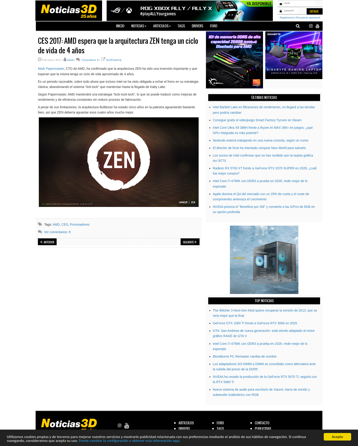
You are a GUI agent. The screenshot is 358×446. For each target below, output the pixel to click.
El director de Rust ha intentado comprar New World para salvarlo (259, 148)
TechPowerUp (113, 60)
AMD (56, 224)
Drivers (197, 25)
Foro (213, 25)
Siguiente (190, 242)
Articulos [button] (162, 25)
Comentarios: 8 (90, 60)
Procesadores (80, 224)
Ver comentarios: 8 (57, 232)
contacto (262, 422)
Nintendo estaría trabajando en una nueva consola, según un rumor (261, 140)
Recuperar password (308, 17)
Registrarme (287, 17)
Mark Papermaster (51, 68)
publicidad (263, 428)
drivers (184, 428)
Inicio (122, 25)
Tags (181, 25)
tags (220, 428)
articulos (186, 422)
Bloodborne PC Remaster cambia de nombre (244, 356)
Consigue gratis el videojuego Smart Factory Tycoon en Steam (257, 120)
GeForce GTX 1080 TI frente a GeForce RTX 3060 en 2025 (255, 323)
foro (220, 422)
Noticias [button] (138, 25)
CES (64, 224)
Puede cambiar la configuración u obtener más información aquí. (129, 440)
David (70, 60)
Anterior (47, 242)
